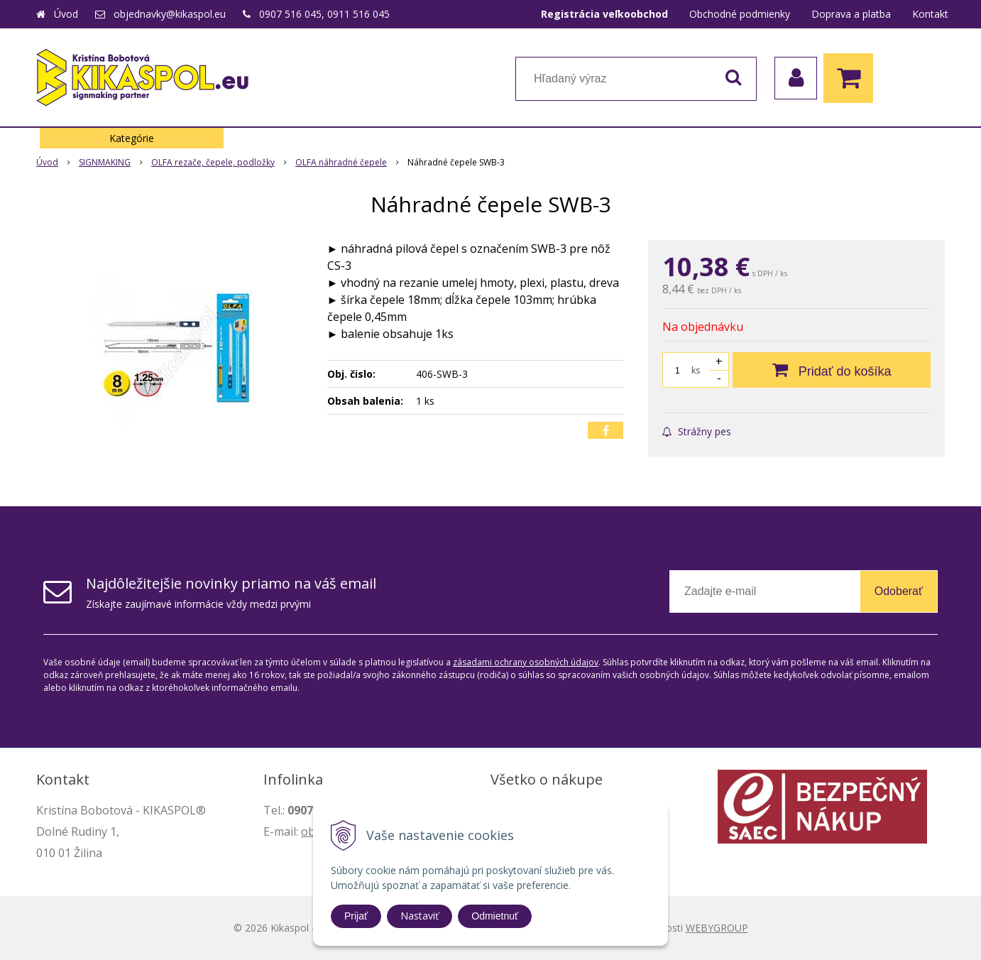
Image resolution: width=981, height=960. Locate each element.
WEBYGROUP (717, 927)
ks (695, 370)
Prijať (356, 916)
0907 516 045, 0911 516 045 (324, 14)
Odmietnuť (494, 916)
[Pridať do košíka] (832, 370)
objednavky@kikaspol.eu (170, 14)
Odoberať (899, 591)
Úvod (66, 14)
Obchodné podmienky (739, 14)
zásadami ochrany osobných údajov (525, 662)
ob (308, 831)
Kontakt (930, 14)
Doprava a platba (851, 14)
